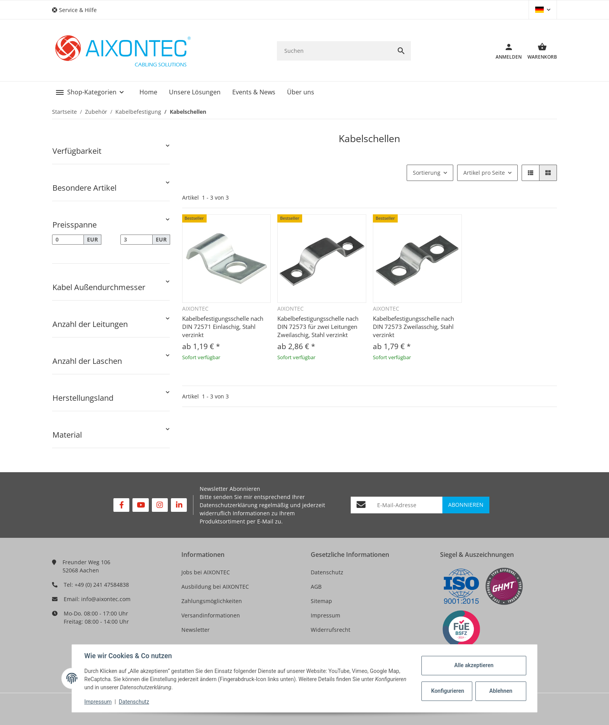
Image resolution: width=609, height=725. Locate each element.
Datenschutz (327, 572)
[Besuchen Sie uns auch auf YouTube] (140, 505)
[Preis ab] (68, 240)
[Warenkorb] (539, 51)
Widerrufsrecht (330, 629)
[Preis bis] (136, 240)
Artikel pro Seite (484, 172)
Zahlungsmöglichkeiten (211, 601)
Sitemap (321, 601)
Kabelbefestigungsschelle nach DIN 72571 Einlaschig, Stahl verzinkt (222, 327)
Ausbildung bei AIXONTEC (215, 586)
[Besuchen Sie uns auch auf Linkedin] (179, 505)
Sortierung (426, 172)
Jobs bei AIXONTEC (205, 572)
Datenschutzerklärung (229, 505)
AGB (316, 586)
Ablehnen (500, 691)
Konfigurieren (447, 691)
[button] (77, 10)
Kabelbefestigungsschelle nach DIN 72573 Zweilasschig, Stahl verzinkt (413, 327)
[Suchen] (334, 50)
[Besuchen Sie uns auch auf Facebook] (121, 505)
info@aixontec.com (105, 599)
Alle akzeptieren (473, 665)
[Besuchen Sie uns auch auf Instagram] (160, 505)
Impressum (325, 615)
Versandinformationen (210, 615)
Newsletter (195, 629)
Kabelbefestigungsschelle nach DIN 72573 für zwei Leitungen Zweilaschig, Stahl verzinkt (317, 327)
